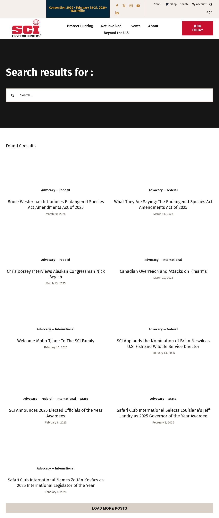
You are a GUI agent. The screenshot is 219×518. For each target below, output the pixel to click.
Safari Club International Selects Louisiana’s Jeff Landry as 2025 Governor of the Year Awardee (163, 413)
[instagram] (131, 5)
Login (209, 12)
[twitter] (124, 5)
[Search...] (109, 96)
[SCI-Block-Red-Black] (26, 21)
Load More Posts (109, 508)
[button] (210, 4)
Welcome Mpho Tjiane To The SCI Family (55, 340)
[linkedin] (117, 12)
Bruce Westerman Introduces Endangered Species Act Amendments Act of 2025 (56, 204)
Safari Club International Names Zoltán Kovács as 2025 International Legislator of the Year (56, 482)
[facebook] (117, 5)
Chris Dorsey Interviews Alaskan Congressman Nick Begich (56, 274)
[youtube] (138, 5)
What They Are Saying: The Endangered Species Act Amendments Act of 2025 (163, 204)
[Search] (13, 96)
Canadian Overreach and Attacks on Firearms (163, 271)
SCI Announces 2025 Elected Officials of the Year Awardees (55, 413)
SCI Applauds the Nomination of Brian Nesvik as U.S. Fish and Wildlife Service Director (163, 343)
